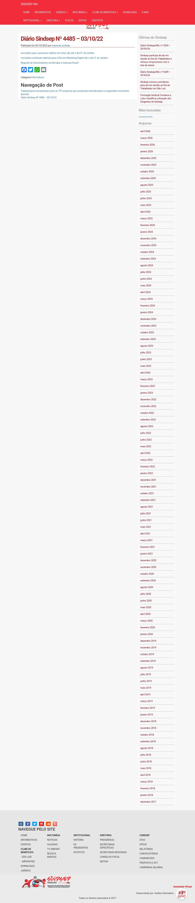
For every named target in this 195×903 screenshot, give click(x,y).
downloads (130, 12)
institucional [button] (32, 20)
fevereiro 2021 (147, 547)
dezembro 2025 (148, 158)
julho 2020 (145, 594)
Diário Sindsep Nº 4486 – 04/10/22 (39, 97)
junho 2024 (146, 279)
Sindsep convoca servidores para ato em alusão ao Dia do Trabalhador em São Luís (155, 85)
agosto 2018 (146, 748)
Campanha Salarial (151, 867)
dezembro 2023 (148, 319)
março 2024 (146, 299)
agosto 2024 (146, 265)
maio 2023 (145, 366)
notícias (52, 840)
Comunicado (146, 858)
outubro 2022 (147, 413)
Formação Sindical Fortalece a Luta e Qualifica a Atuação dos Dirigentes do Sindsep (155, 98)
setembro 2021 (148, 500)
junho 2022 (146, 439)
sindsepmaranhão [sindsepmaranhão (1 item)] (146, 117)
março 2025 (146, 218)
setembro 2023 (148, 339)
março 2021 (146, 540)
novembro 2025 (148, 165)
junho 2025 (146, 198)
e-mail (145, 12)
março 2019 (146, 701)
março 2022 (146, 460)
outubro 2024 (147, 252)
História (78, 840)
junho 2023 (146, 359)
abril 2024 (145, 292)
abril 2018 (145, 775)
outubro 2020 (147, 574)
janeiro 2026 (146, 151)
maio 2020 (145, 607)
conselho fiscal (110, 857)
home (24, 835)
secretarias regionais (113, 852)
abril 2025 (145, 211)
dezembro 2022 (148, 399)
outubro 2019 (147, 654)
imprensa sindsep (61, 45)
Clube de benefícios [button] (105, 12)
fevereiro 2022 (147, 466)
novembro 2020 (148, 567)
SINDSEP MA (29, 4)
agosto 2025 (146, 185)
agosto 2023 (146, 346)
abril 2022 (145, 453)
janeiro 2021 (146, 553)
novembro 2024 (148, 245)
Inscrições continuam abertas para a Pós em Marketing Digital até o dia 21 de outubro (64, 58)
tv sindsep (53, 849)
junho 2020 (146, 600)
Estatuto (79, 852)
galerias (52, 844)
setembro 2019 (148, 661)
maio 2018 (145, 768)
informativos (43, 12)
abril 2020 (145, 614)
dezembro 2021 (148, 480)
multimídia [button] (80, 12)
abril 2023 (145, 372)
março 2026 (146, 138)
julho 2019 (145, 674)
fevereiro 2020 (147, 627)
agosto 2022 (146, 426)
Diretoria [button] (53, 20)
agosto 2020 (146, 587)
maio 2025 (145, 205)
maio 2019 (145, 687)
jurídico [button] (62, 12)
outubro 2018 (147, 734)
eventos (26, 844)
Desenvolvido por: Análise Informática (155, 893)
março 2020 (146, 620)
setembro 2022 (148, 419)
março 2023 (146, 379)
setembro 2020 (148, 580)
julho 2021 (145, 513)
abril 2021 (145, 533)
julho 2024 (145, 272)
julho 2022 (145, 433)
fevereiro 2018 (147, 788)
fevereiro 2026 (147, 144)
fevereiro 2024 (147, 305)
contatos (97, 20)
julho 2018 (145, 755)
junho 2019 (146, 681)
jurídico (26, 870)
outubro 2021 (147, 493)
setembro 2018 (148, 741)
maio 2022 (145, 446)
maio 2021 (145, 527)
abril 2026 (145, 131)
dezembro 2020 (148, 560)
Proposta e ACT (148, 862)
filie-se (69, 20)
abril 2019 (145, 694)
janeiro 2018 (146, 795)
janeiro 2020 (146, 634)
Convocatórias (148, 853)
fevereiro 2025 (147, 225)
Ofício (143, 844)
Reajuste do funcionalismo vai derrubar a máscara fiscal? (50, 62)
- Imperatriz (28, 861)
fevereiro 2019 (147, 708)
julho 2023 (145, 352)
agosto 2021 (146, 506)
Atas (142, 840)
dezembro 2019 (148, 641)
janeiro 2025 (146, 232)
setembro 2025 (148, 178)
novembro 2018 (148, 728)
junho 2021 (146, 520)
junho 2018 (146, 761)
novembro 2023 (148, 325)
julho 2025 (145, 191)
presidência (107, 840)
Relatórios (146, 849)
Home (26, 12)
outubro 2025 (147, 171)
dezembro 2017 (148, 801)
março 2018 (146, 781)
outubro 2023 (147, 332)
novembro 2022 (148, 406)
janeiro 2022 (146, 473)
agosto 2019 (146, 667)
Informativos (37, 77)
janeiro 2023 (146, 392)
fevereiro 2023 (147, 386)
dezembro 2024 (148, 238)
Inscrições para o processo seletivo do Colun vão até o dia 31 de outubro (57, 53)
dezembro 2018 (148, 721)
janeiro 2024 (146, 312)
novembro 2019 (148, 647)
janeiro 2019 (146, 714)
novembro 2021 (148, 486)
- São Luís (26, 857)
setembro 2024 (148, 258)
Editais (82, 20)
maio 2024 (145, 285)
